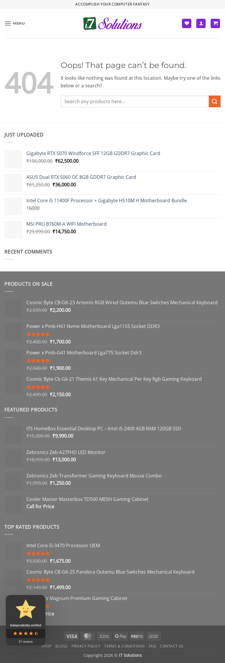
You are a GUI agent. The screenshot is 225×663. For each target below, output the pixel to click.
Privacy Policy (85, 646)
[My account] (201, 23)
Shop (46, 646)
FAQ (152, 646)
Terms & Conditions (124, 646)
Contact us (172, 646)
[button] (15, 23)
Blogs (61, 646)
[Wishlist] (186, 23)
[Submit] (215, 101)
